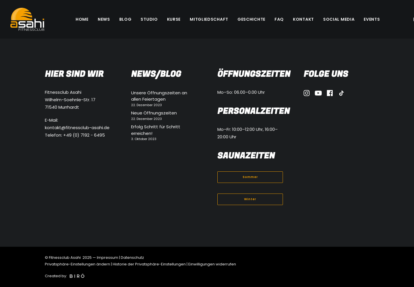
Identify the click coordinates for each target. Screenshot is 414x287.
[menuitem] (82, 19)
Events (372, 19)
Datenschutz (132, 257)
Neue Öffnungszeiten (154, 113)
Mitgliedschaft (209, 19)
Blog (125, 19)
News (104, 19)
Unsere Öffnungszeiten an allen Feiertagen (159, 96)
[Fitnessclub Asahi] (27, 19)
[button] (307, 94)
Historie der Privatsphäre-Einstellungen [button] (149, 264)
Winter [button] (250, 199)
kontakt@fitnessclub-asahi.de (77, 128)
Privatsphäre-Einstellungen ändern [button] (77, 264)
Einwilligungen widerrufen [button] (212, 264)
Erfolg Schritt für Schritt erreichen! (155, 130)
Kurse (174, 19)
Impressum (107, 257)
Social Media (338, 19)
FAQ (279, 19)
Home (82, 19)
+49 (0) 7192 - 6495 (84, 135)
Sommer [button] (250, 177)
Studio (149, 19)
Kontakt (303, 19)
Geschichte (251, 19)
